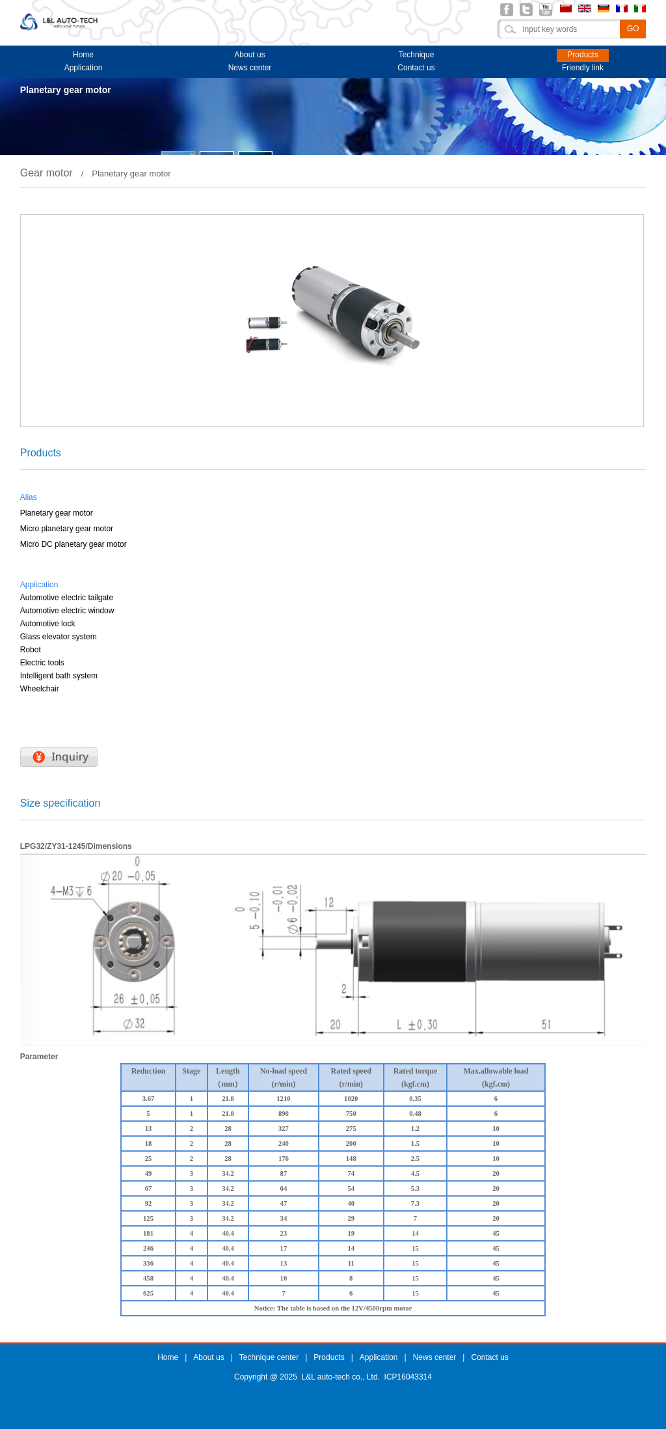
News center (250, 67)
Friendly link (583, 67)
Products (582, 54)
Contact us (415, 67)
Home (83, 54)
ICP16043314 (408, 1376)
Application (83, 67)
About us (249, 54)
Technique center (416, 56)
